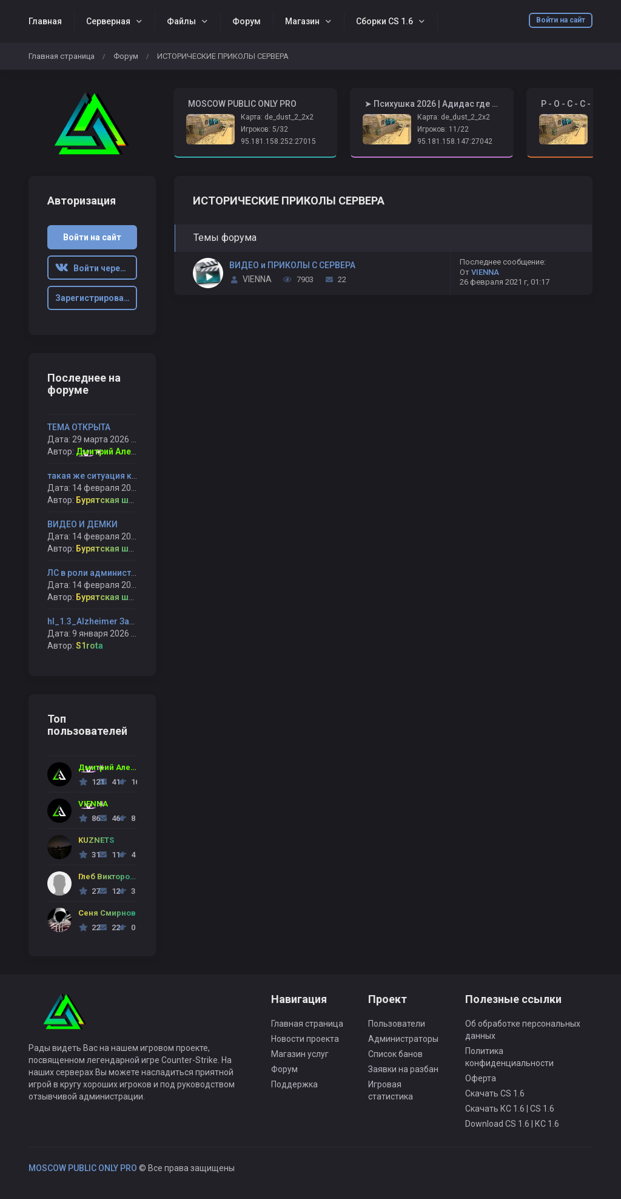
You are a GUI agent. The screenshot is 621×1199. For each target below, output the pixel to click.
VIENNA (257, 279)
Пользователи (396, 1023)
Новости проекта (305, 1039)
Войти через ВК (96, 268)
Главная (45, 21)
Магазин (302, 21)
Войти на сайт (560, 20)
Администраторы (403, 1039)
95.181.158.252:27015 (278, 141)
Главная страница (62, 56)
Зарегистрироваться (96, 298)
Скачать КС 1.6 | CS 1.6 (509, 1108)
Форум (246, 21)
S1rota (89, 645)
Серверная (108, 21)
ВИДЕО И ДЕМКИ (82, 524)
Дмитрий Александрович (128, 451)
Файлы (181, 21)
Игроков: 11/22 (443, 129)
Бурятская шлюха (113, 500)
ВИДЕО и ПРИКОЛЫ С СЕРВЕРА (292, 265)
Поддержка (294, 1084)
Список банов (395, 1054)
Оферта (480, 1078)
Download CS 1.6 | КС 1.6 (512, 1124)
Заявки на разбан (403, 1069)
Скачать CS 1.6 (495, 1093)
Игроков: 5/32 (264, 129)
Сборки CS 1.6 (384, 21)
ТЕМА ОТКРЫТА (78, 427)
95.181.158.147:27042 (454, 141)
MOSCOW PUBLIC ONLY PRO (83, 1168)
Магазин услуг (300, 1054)
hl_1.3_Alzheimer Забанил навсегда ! (122, 621)
